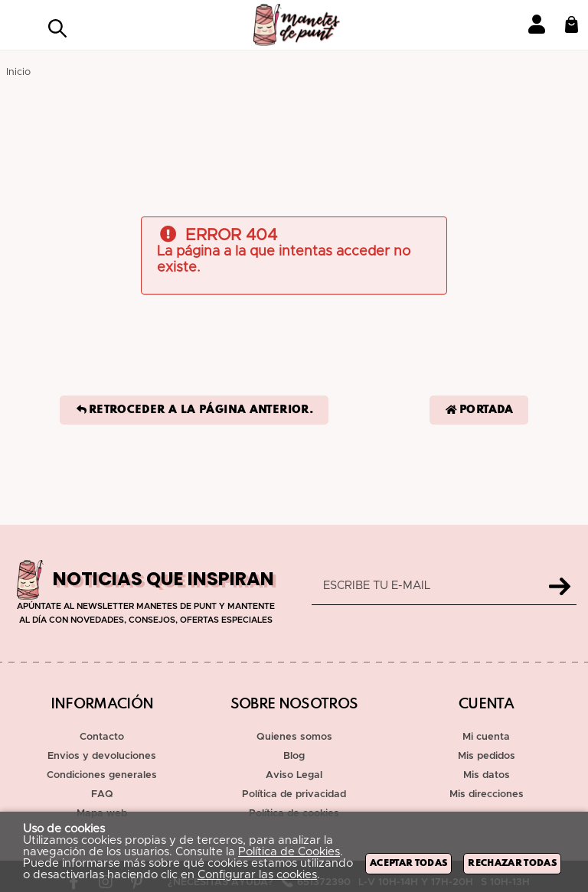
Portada (479, 410)
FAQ (102, 794)
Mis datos (486, 775)
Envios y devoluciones (101, 756)
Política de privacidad (294, 794)
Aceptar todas (408, 863)
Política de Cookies (289, 852)
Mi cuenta (486, 737)
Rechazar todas (512, 863)
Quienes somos (294, 737)
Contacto (102, 737)
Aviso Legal (294, 775)
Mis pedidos (486, 756)
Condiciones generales (102, 775)
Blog (294, 756)
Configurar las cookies (257, 875)
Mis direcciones (486, 794)
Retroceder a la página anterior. (194, 410)
